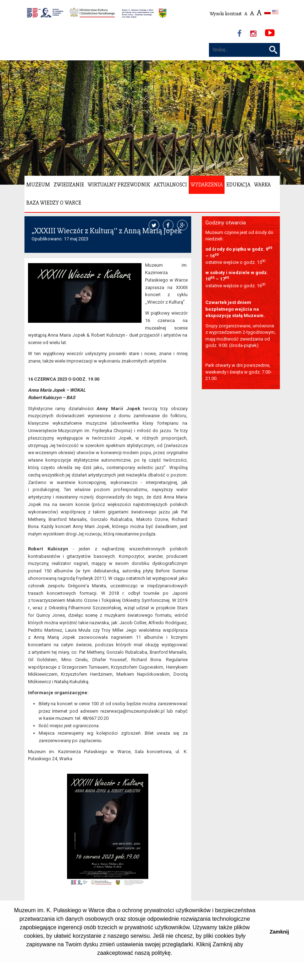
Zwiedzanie (69, 184)
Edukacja (238, 184)
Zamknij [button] (279, 932)
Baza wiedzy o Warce (53, 203)
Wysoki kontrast (226, 14)
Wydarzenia (206, 184)
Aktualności (170, 184)
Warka (262, 184)
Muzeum (38, 184)
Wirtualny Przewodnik (119, 184)
